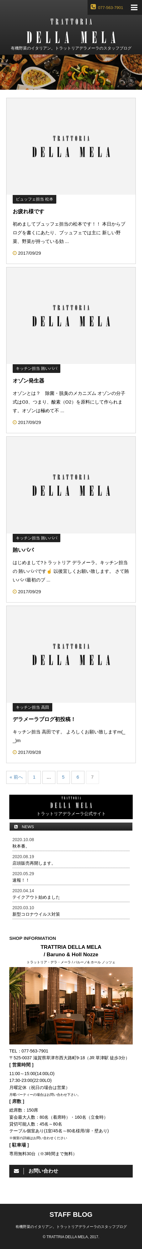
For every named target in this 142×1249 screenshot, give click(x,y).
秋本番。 (21, 846)
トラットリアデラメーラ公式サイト (71, 806)
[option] (71, 72)
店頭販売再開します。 (34, 863)
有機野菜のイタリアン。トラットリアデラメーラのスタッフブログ (71, 1227)
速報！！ (21, 880)
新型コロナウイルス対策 (36, 914)
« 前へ (16, 777)
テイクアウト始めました (36, 897)
